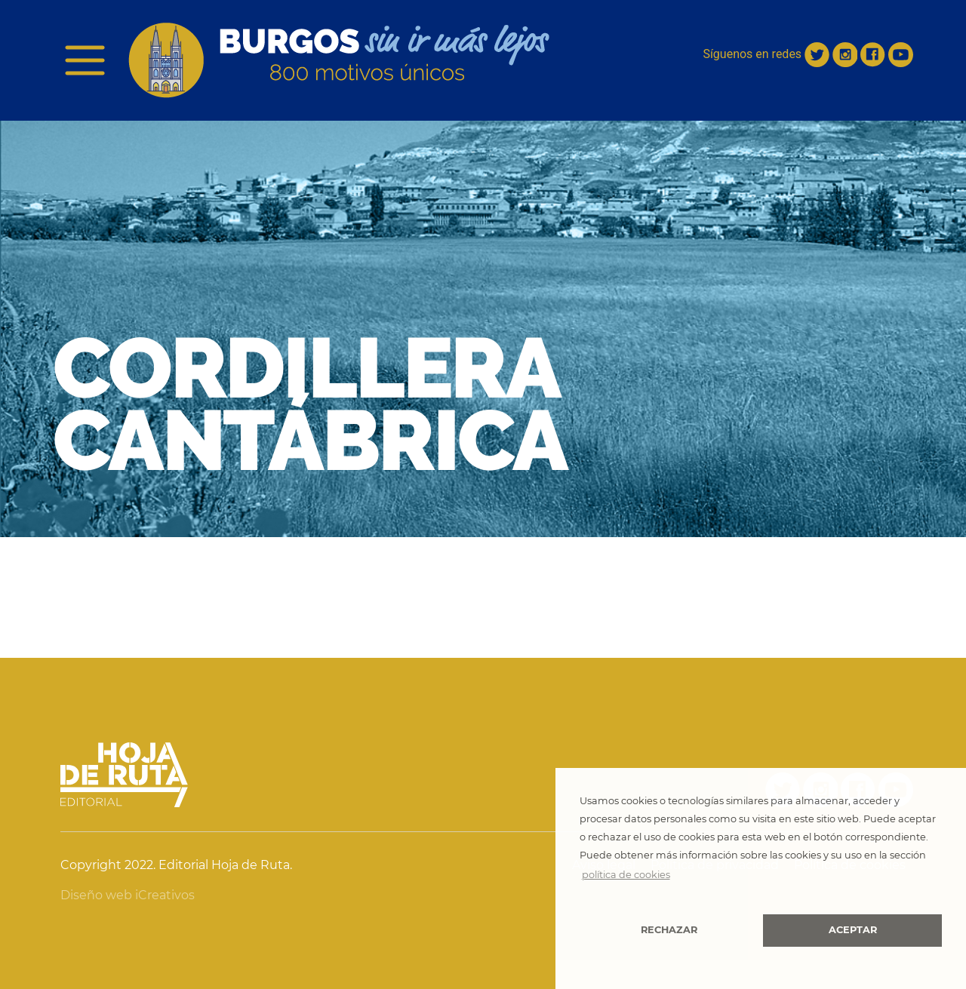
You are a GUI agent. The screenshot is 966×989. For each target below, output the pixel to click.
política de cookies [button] (626, 874)
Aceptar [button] (853, 929)
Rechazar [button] (669, 929)
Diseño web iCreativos (127, 895)
